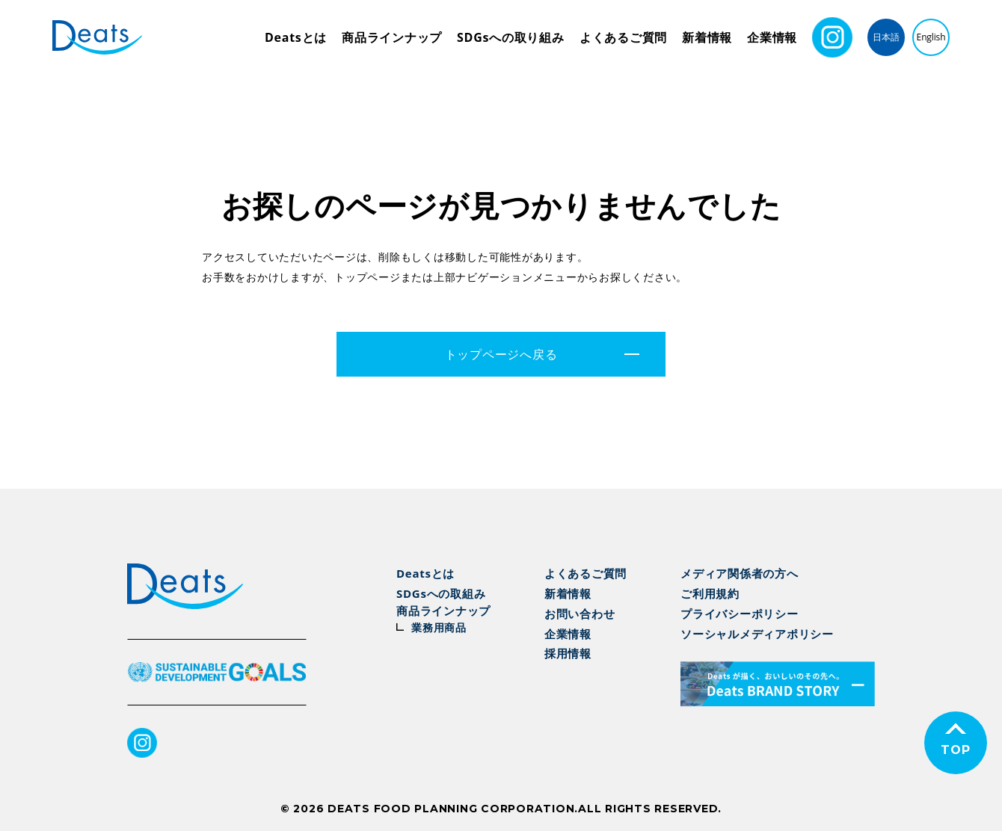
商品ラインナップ (392, 37)
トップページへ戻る (501, 354)
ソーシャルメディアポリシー (757, 633)
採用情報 (567, 653)
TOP (955, 750)
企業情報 (772, 37)
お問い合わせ (579, 613)
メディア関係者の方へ (739, 573)
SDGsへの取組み (440, 593)
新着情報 (707, 37)
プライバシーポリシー (739, 613)
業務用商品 (439, 627)
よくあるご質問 (623, 37)
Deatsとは (296, 37)
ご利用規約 (710, 593)
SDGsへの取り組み (511, 37)
